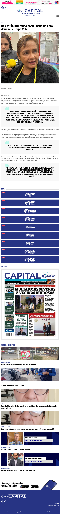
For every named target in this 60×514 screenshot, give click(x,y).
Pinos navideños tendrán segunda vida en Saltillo (18, 364)
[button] (57, 16)
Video (2, 362)
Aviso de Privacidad (53, 505)
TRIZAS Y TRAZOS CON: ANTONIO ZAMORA (15, 450)
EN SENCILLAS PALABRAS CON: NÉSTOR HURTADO (18, 470)
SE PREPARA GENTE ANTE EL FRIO (12, 385)
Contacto (56, 503)
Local (2, 23)
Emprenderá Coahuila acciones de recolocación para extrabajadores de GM (27, 429)
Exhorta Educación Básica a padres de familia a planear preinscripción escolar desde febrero (29, 407)
